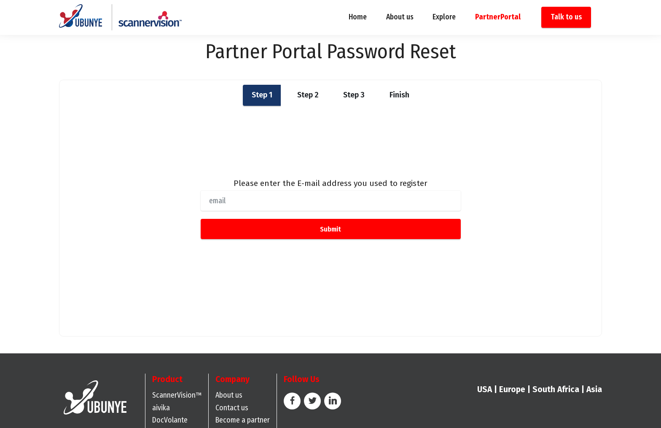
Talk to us (566, 17)
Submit (331, 228)
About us (400, 17)
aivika (161, 408)
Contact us (231, 408)
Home (358, 17)
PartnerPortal (498, 17)
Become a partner (242, 420)
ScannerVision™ (177, 395)
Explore (444, 17)
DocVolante (170, 420)
